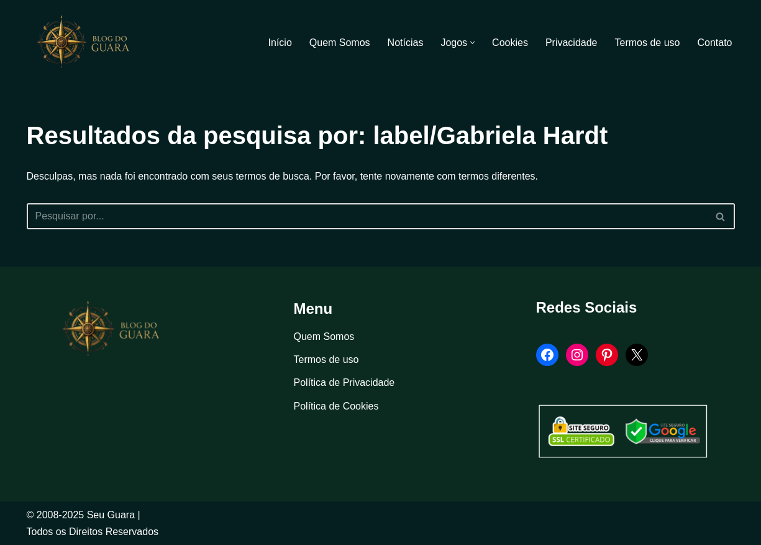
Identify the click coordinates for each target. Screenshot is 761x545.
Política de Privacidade (344, 382)
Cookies (510, 42)
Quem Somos (339, 42)
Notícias (406, 42)
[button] (472, 42)
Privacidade (571, 42)
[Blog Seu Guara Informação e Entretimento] (89, 42)
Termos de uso (647, 42)
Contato (714, 42)
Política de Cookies (336, 406)
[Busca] (367, 216)
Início (280, 42)
